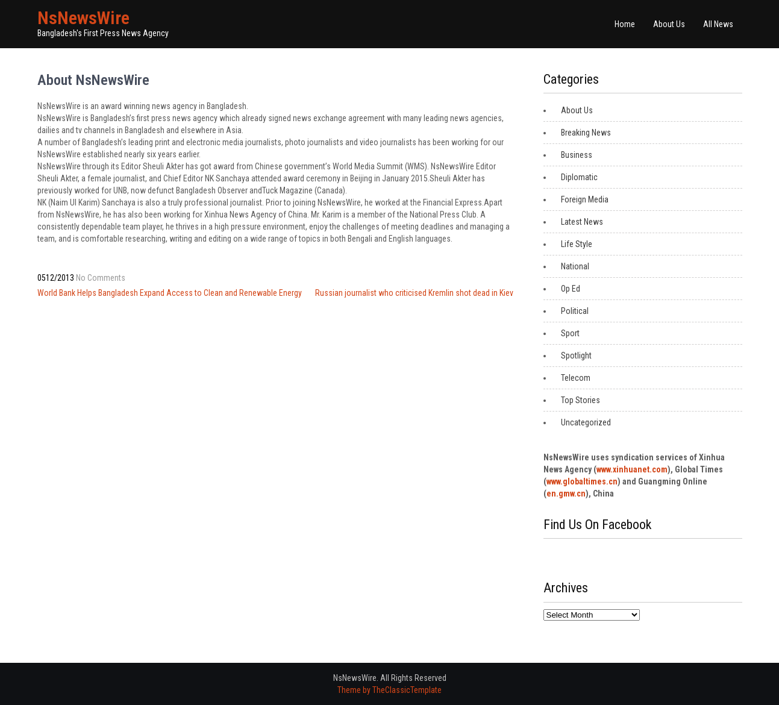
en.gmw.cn (566, 493)
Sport (570, 333)
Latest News (582, 222)
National (575, 266)
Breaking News (586, 132)
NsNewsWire (83, 17)
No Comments (100, 278)
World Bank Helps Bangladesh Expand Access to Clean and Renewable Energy (169, 293)
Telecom (575, 378)
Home (625, 24)
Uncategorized (586, 422)
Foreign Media (584, 199)
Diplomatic (579, 177)
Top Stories (580, 400)
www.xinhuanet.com (632, 469)
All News (718, 24)
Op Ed (570, 288)
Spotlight (576, 355)
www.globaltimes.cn (582, 481)
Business (576, 155)
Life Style (576, 244)
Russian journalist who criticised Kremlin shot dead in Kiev (414, 293)
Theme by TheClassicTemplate (389, 690)
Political (575, 311)
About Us (669, 24)
